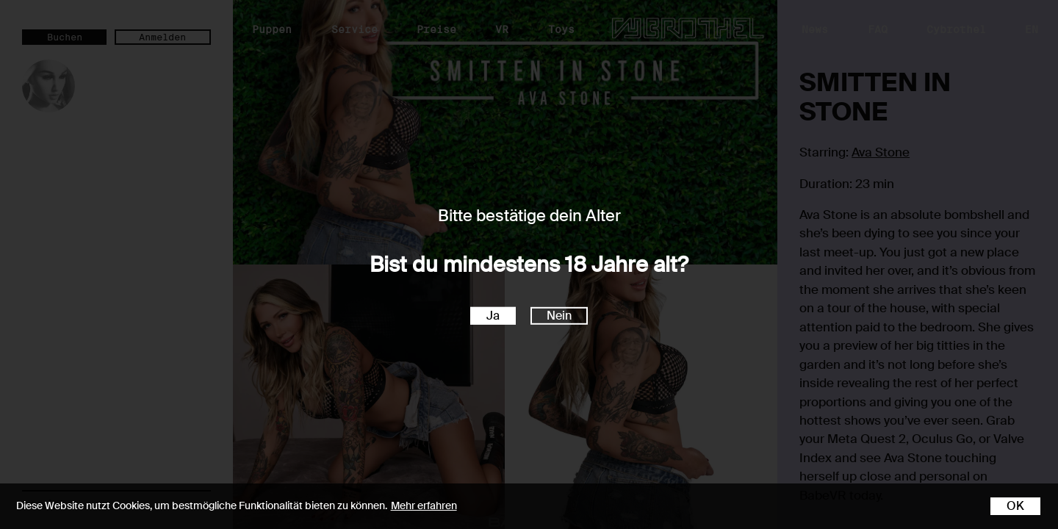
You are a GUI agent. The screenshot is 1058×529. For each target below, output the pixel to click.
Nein (559, 315)
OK (1015, 506)
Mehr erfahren (424, 505)
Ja (493, 315)
